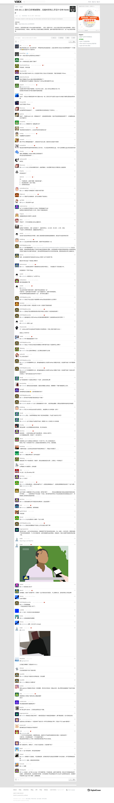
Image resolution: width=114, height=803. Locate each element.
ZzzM (21, 538)
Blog (32, 789)
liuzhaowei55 (23, 159)
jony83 (21, 452)
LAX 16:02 (39, 798)
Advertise (26, 789)
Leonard (22, 139)
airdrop (60, 37)
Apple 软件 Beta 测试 (84, 45)
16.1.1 (54, 37)
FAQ (41, 789)
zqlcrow (22, 177)
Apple (21, 6)
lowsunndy (23, 489)
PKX (21, 470)
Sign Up (94, 1)
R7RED (21, 59)
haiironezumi (23, 264)
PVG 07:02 (33, 798)
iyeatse (21, 686)
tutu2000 (22, 674)
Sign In (98, 1)
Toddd (21, 336)
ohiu (22, 55)
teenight (22, 389)
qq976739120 (23, 511)
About (15, 789)
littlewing (22, 348)
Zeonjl (21, 377)
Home (89, 1)
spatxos (22, 114)
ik (20, 719)
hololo (21, 616)
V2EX (16, 6)
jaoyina (22, 707)
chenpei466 (23, 102)
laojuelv (86, 30)
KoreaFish (22, 121)
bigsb (21, 748)
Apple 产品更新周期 (84, 41)
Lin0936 (22, 610)
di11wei (22, 668)
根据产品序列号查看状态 (86, 36)
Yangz (21, 94)
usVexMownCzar (24, 188)
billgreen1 (22, 194)
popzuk (22, 84)
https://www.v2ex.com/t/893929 (26, 24)
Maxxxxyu (22, 108)
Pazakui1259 (23, 71)
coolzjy (21, 133)
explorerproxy (23, 206)
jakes (21, 219)
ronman (22, 127)
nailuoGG (22, 354)
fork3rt (21, 584)
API (36, 789)
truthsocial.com (26, 486)
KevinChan (24, 15)
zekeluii (22, 464)
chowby (22, 425)
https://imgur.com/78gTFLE (26, 540)
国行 (67, 37)
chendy (22, 151)
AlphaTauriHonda (24, 77)
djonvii (21, 590)
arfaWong (22, 239)
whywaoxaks (23, 327)
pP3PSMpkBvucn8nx (25, 245)
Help (20, 789)
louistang (22, 446)
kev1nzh (22, 764)
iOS (73, 37)
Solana (46, 789)
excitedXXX (23, 145)
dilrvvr (21, 438)
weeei (21, 225)
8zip (21, 693)
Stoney (21, 596)
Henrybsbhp (23, 383)
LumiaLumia (23, 701)
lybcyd (21, 482)
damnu (21, 254)
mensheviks (24, 276)
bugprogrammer (24, 529)
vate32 (21, 233)
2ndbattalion (23, 280)
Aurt (21, 505)
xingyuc (22, 213)
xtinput (21, 754)
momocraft (22, 725)
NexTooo (22, 431)
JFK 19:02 (44, 798)
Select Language (70, 789)
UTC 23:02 (28, 798)
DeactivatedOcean (24, 65)
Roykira (22, 171)
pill (20, 45)
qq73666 (22, 200)
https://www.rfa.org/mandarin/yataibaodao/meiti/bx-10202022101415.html (52, 247)
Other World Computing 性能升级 (88, 43)
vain (21, 731)
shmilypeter (23, 769)
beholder (22, 303)
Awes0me (22, 658)
